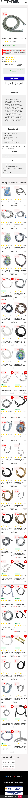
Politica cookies (18, 782)
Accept (20, 796)
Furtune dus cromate (8, 766)
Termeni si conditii (11, 781)
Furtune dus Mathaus (22, 9)
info (12, 205)
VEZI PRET (14, 78)
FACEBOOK (9, 776)
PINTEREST (18, 776)
